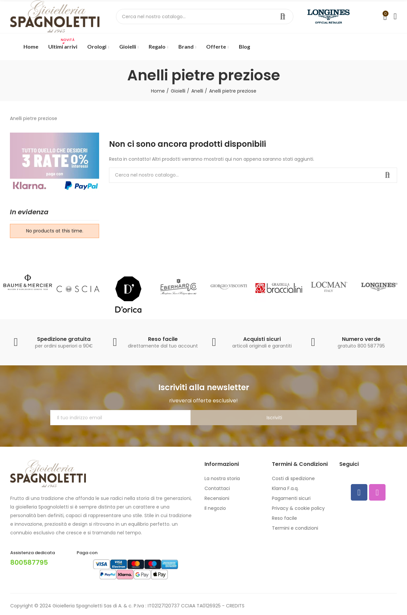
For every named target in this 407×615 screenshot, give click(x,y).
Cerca (282, 16)
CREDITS (235, 605)
